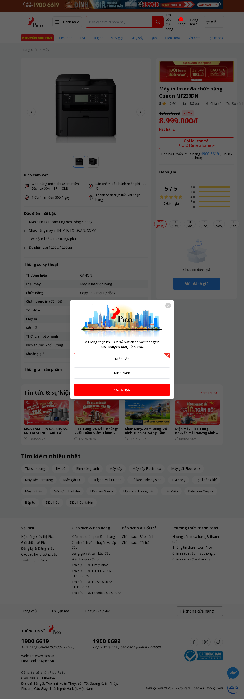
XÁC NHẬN (122, 390)
